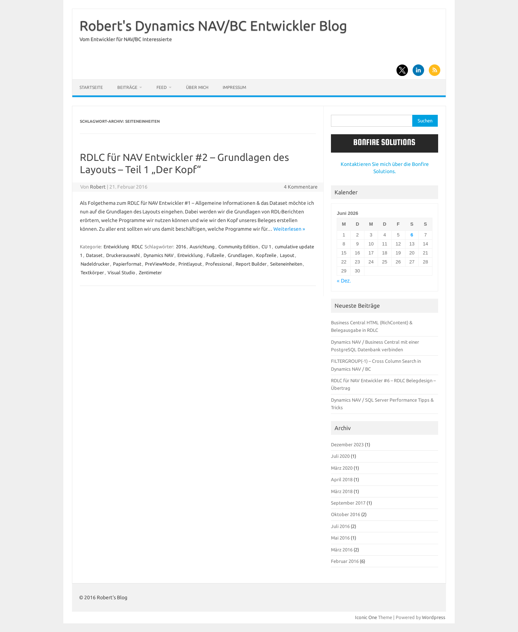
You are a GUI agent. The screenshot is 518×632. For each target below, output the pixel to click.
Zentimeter (150, 272)
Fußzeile (215, 255)
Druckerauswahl (123, 255)
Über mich (197, 87)
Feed (161, 87)
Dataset (94, 255)
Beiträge (127, 87)
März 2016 (342, 549)
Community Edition (238, 246)
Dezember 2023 (347, 444)
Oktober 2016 (345, 514)
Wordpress (433, 617)
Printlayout (190, 263)
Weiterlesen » (289, 229)
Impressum (234, 87)
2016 (181, 246)
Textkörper (92, 272)
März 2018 (342, 491)
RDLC (137, 246)
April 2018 (342, 479)
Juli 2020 (340, 456)
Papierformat (127, 263)
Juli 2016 (340, 526)
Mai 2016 (340, 537)
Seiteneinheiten (286, 263)
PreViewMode (160, 263)
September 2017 (348, 502)
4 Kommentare (301, 187)
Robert (98, 187)
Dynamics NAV (159, 255)
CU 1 (266, 246)
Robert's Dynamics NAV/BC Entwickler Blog (213, 25)
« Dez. (344, 281)
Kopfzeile (266, 255)
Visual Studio (121, 272)
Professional (218, 263)
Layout (287, 255)
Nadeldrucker (95, 263)
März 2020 (342, 467)
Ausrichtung (202, 246)
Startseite (91, 87)
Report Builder (251, 263)
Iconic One (366, 617)
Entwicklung (116, 246)
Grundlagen (240, 255)
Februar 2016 (345, 561)
